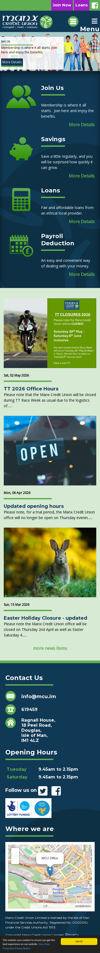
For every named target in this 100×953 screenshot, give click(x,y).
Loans (81, 5)
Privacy (72, 934)
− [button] (15, 860)
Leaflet (37, 906)
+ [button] (15, 851)
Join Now (62, 5)
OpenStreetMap (61, 906)
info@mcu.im (38, 696)
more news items (50, 648)
